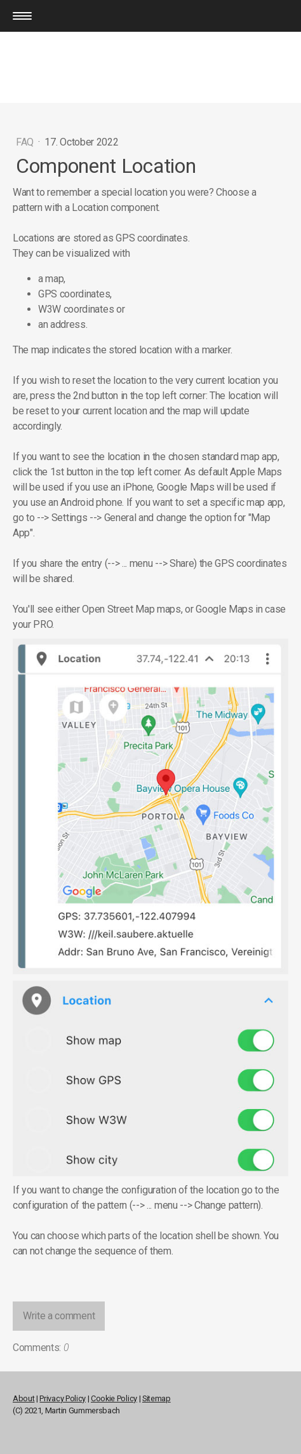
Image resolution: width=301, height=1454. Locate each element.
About (23, 1398)
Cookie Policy (114, 1398)
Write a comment (59, 1316)
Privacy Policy (62, 1398)
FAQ (26, 142)
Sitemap (156, 1398)
